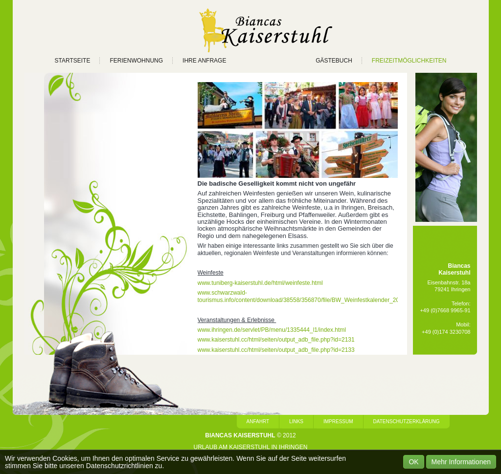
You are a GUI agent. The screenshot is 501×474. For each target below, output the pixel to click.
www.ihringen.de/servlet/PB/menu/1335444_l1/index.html (272, 329)
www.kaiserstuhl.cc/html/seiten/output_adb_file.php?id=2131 (276, 339)
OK (413, 462)
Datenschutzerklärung (406, 421)
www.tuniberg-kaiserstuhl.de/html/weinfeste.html (260, 283)
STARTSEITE (73, 60)
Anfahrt (258, 421)
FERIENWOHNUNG (136, 60)
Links (296, 421)
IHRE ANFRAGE (204, 60)
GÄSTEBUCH (334, 60)
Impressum (338, 421)
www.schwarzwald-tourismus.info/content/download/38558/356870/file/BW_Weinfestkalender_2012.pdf (307, 296)
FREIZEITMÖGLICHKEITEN (409, 60)
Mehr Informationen (461, 462)
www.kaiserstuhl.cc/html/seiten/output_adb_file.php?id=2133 (276, 349)
